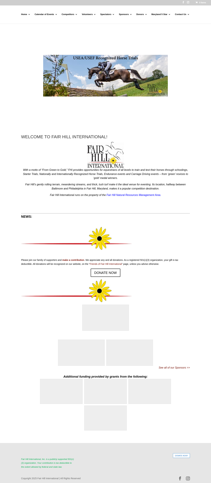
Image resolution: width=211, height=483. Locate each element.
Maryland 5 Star (159, 14)
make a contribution (73, 260)
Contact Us (180, 14)
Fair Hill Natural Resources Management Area (133, 195)
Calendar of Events (44, 14)
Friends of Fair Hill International (106, 264)
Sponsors (124, 14)
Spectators (105, 14)
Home (24, 14)
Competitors (68, 14)
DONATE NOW (105, 273)
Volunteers (87, 14)
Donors (140, 14)
